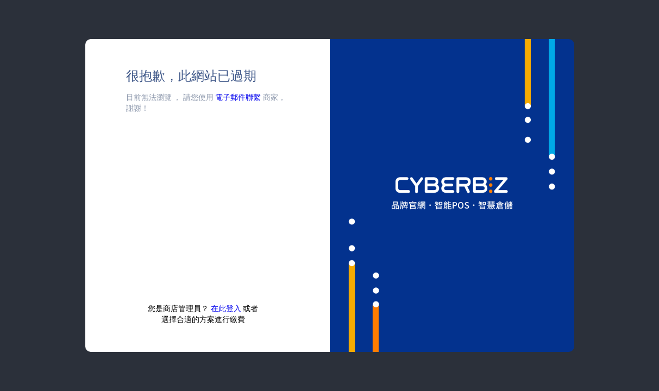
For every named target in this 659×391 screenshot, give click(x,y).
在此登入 (226, 308)
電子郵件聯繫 (238, 97)
